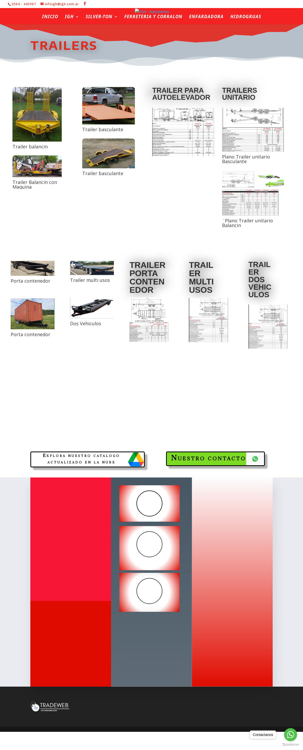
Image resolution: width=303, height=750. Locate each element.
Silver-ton (99, 17)
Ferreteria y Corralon (153, 17)
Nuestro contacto (208, 457)
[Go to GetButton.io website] (290, 744)
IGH (69, 17)
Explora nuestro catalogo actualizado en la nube (81, 459)
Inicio (50, 17)
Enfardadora (206, 17)
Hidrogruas (245, 17)
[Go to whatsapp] (290, 734)
